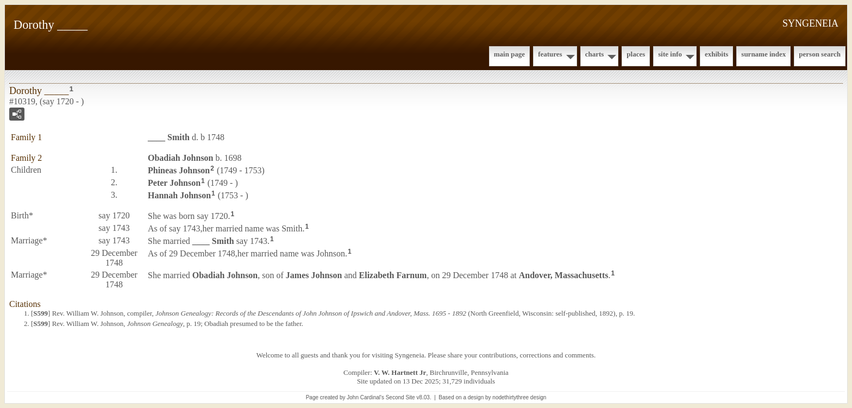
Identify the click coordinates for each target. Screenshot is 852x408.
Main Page (509, 54)
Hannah (179, 194)
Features (550, 54)
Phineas (179, 170)
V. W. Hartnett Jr (400, 372)
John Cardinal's (365, 397)
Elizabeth (393, 275)
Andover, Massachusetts (564, 275)
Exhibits (716, 54)
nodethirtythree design (519, 397)
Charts (594, 54)
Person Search (820, 54)
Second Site (400, 397)
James (314, 275)
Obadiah (181, 157)
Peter (174, 182)
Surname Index (763, 54)
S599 (40, 313)
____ (169, 137)
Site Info (670, 54)
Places (636, 54)
